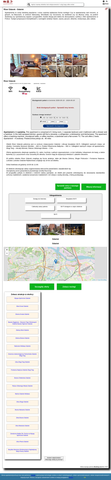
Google (33, 475)
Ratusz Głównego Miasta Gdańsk (22, 386)
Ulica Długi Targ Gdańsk (22, 362)
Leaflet (94, 280)
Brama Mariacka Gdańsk (22, 410)
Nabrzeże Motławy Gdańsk (22, 346)
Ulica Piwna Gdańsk (22, 441)
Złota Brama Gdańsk (22, 418)
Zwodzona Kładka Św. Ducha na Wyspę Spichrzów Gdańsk (22, 434)
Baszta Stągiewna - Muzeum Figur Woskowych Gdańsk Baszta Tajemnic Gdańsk (22, 323)
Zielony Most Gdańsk (22, 330)
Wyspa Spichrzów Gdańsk (22, 298)
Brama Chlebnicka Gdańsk (22, 378)
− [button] (7, 253)
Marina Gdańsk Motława (22, 394)
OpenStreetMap (102, 280)
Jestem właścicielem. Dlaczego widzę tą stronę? (54, 458)
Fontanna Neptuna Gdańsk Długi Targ (22, 370)
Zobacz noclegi (69, 287)
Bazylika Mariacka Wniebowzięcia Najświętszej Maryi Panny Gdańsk (22, 450)
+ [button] (7, 250)
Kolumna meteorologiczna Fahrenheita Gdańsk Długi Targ (22, 354)
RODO (71, 477)
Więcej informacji (93, 187)
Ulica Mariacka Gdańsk (22, 426)
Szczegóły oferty (42, 287)
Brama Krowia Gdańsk (22, 314)
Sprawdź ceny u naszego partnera (67, 187)
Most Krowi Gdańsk (22, 306)
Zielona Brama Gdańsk (22, 338)
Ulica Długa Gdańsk (22, 402)
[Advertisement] (55, 37)
